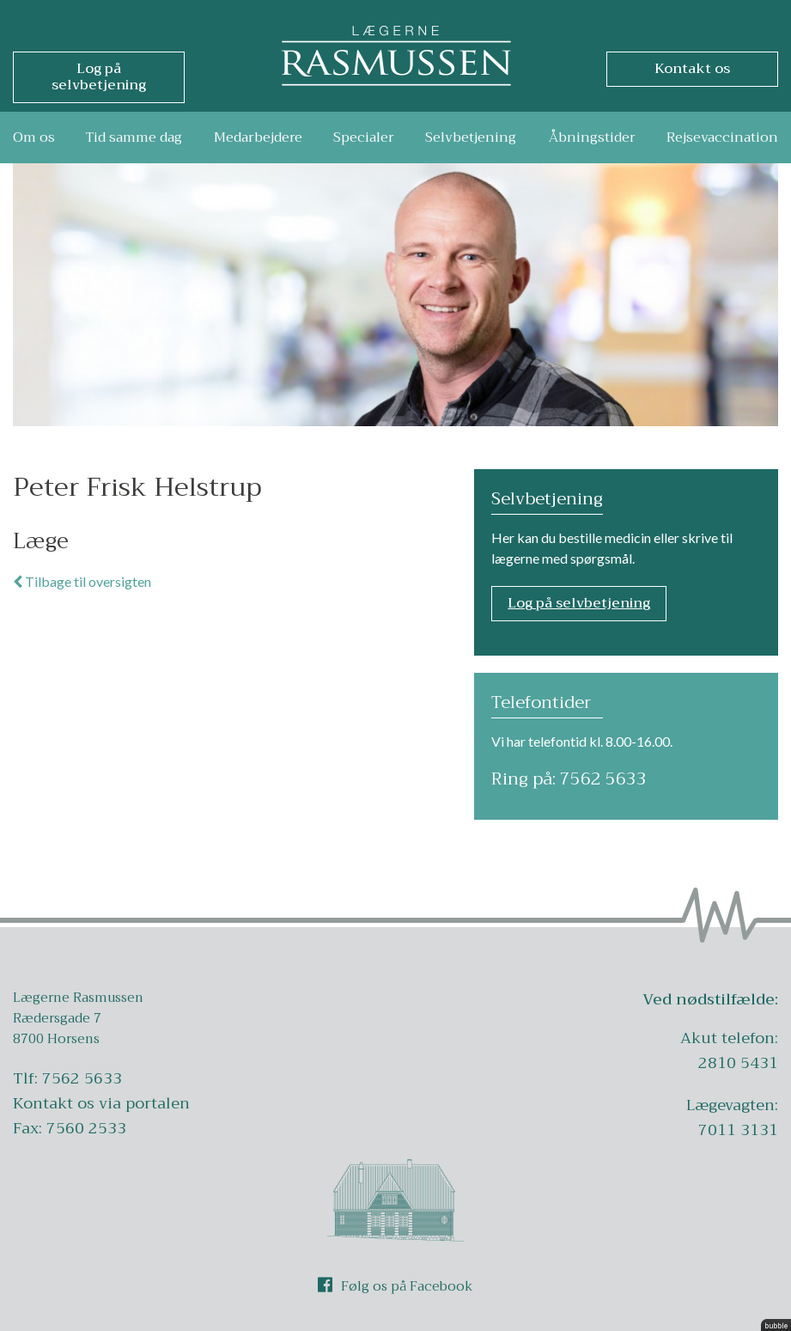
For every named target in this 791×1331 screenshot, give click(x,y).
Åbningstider (592, 137)
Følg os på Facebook (395, 1286)
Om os (34, 137)
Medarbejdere (258, 137)
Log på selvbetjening (579, 603)
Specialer (363, 137)
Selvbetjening (470, 137)
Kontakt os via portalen (101, 1103)
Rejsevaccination (722, 137)
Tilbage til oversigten (82, 581)
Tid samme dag (134, 137)
